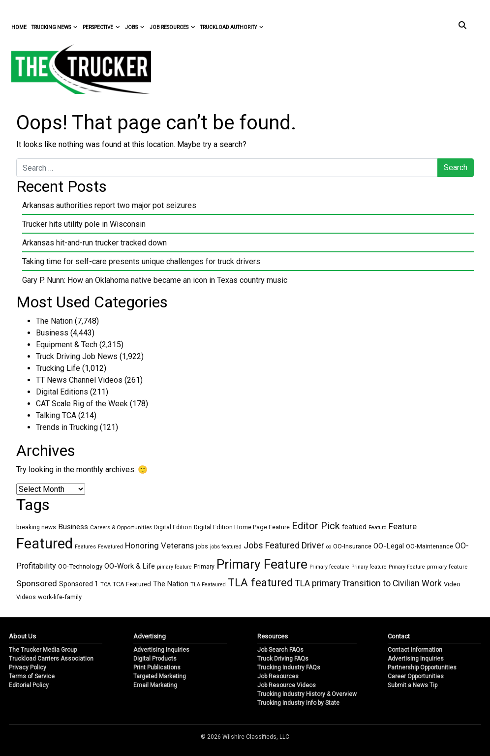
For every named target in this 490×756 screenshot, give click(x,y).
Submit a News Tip (412, 685)
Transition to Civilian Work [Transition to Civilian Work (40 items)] (392, 583)
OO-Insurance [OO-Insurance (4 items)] (352, 546)
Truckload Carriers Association (51, 658)
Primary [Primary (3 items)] (204, 566)
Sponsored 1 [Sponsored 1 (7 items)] (78, 584)
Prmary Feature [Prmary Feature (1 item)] (407, 567)
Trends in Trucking (67, 427)
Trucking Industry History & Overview (307, 694)
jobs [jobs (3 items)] (202, 546)
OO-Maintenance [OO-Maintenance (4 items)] (429, 546)
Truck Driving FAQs (282, 658)
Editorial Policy (29, 685)
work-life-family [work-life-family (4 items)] (60, 597)
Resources (272, 636)
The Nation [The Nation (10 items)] (170, 583)
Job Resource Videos (286, 685)
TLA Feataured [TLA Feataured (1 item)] (208, 584)
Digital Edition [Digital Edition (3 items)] (173, 527)
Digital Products (155, 658)
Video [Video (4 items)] (452, 584)
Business (52, 332)
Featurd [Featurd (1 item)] (377, 527)
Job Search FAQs (280, 649)
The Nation (54, 321)
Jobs (135, 27)
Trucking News (54, 27)
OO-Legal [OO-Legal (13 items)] (388, 546)
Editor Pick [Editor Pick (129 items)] (316, 526)
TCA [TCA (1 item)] (105, 584)
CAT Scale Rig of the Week (82, 403)
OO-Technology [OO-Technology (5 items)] (80, 566)
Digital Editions (62, 391)
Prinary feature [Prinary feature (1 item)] (369, 567)
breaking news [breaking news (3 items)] (36, 527)
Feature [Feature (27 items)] (403, 526)
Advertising (149, 636)
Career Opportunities (416, 676)
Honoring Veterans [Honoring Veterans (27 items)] (159, 545)
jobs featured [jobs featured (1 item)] (226, 547)
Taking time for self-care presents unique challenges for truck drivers (141, 261)
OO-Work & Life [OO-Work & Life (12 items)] (129, 566)
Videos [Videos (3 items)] (26, 597)
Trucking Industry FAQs (288, 667)
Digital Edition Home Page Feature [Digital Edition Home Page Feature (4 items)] (242, 527)
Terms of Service (32, 676)
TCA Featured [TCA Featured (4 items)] (132, 584)
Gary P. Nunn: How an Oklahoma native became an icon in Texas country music (154, 280)
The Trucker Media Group (43, 649)
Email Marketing (155, 685)
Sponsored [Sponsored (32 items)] (36, 583)
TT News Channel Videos (79, 380)
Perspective (101, 27)
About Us (22, 636)
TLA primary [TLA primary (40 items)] (317, 583)
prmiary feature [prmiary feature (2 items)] (447, 566)
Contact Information (415, 649)
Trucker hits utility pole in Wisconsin (84, 224)
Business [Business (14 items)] (73, 526)
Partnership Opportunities (422, 667)
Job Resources (172, 27)
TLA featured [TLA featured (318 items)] (260, 582)
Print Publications (157, 667)
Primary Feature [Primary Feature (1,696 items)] (261, 564)
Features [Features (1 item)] (85, 547)
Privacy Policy (27, 667)
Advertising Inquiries (161, 649)
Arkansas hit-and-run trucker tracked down (94, 242)
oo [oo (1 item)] (328, 547)
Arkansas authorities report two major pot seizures (109, 205)
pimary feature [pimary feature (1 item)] (174, 567)
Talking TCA (56, 415)
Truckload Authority (232, 27)
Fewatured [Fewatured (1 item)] (110, 547)
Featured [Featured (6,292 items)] (44, 543)
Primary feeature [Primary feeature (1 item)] (329, 567)
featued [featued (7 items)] (354, 527)
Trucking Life (58, 368)
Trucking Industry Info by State (298, 702)
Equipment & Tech (66, 344)
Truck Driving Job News (77, 356)
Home (19, 27)
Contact (399, 636)
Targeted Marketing (159, 676)
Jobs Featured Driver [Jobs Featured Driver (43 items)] (284, 545)
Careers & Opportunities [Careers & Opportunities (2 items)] (121, 527)
